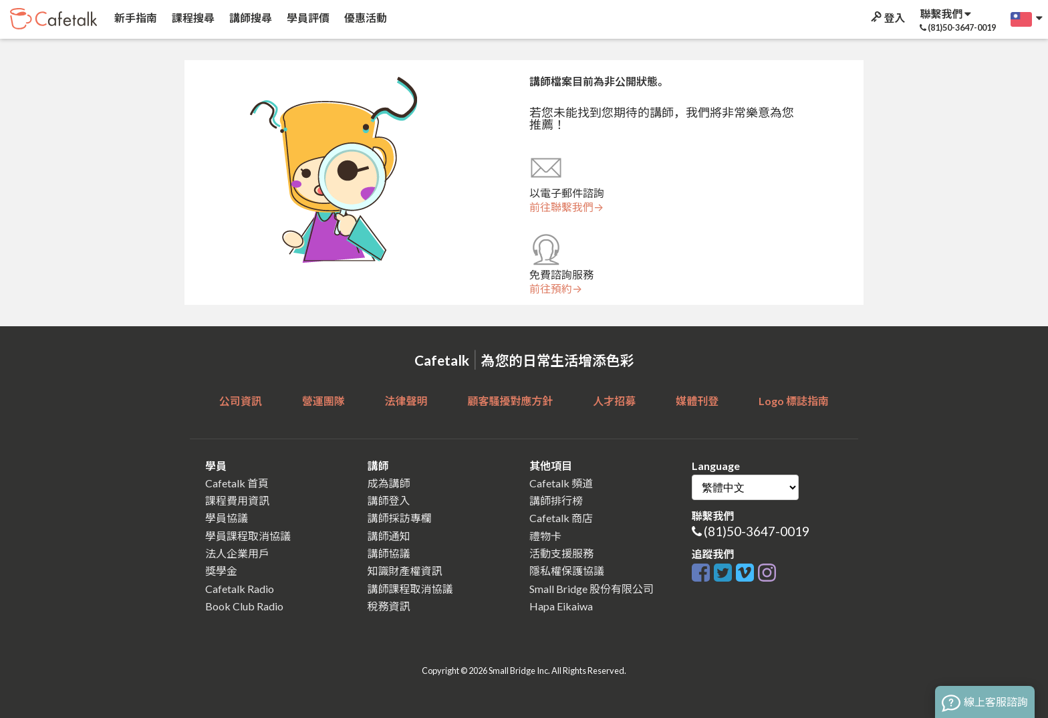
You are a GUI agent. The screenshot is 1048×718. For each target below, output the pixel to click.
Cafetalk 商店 (561, 517)
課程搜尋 (192, 17)
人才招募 (614, 400)
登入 (887, 17)
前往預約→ (555, 288)
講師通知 (389, 535)
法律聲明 (406, 400)
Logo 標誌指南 (794, 400)
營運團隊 (323, 400)
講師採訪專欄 (400, 517)
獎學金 (221, 570)
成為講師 (389, 483)
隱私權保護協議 (566, 570)
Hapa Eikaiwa (561, 606)
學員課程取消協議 (248, 535)
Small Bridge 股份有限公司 (591, 588)
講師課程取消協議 (410, 588)
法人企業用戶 (237, 553)
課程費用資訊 (237, 500)
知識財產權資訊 (405, 570)
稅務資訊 (389, 606)
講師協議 (389, 553)
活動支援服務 (561, 553)
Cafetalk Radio (239, 588)
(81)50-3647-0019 (756, 531)
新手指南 (134, 17)
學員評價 (307, 17)
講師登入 (389, 500)
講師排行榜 (556, 500)
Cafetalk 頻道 (561, 483)
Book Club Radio (244, 606)
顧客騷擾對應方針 (510, 400)
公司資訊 (240, 400)
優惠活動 (364, 17)
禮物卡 (545, 535)
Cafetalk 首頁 (237, 483)
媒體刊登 (697, 400)
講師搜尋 (249, 17)
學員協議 (226, 517)
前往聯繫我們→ (566, 207)
